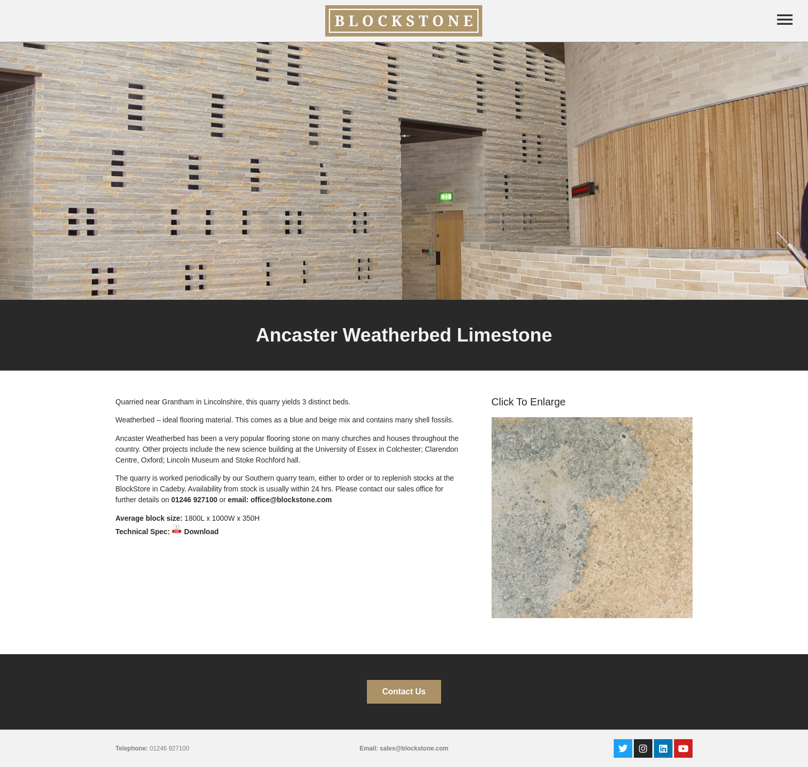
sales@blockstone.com (414, 748)
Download (195, 531)
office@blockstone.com (291, 500)
